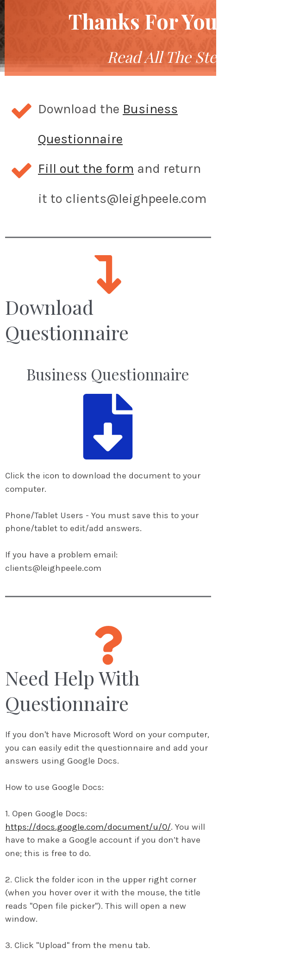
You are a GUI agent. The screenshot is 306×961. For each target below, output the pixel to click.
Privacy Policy (148, 933)
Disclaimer (205, 933)
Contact (252, 933)
